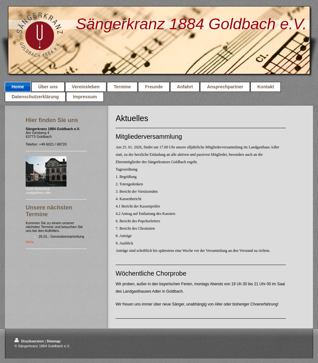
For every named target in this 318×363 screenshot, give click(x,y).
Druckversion (29, 341)
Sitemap (53, 341)
